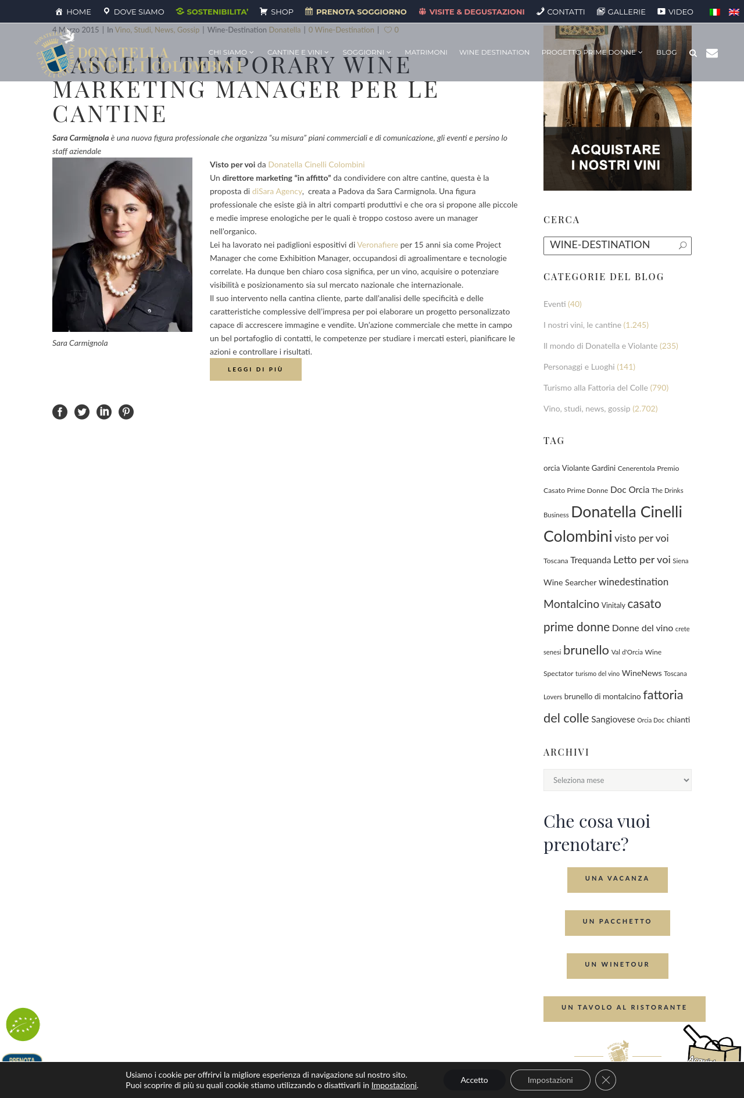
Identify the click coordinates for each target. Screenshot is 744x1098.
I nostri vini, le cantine (582, 325)
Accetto (474, 1080)
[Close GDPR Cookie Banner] (605, 1080)
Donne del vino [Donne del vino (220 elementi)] (642, 627)
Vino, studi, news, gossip (587, 408)
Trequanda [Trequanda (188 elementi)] (590, 560)
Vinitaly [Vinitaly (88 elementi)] (613, 605)
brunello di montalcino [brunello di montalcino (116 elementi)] (602, 696)
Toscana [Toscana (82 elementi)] (555, 560)
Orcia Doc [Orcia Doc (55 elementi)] (650, 720)
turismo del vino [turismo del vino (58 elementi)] (597, 673)
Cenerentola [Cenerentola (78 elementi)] (636, 468)
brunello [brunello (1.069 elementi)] (586, 649)
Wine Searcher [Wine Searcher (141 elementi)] (569, 582)
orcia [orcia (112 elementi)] (551, 468)
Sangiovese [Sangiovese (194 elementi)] (613, 719)
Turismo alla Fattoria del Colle (595, 387)
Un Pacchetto (618, 921)
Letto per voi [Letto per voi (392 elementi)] (642, 559)
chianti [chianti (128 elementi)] (679, 719)
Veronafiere (377, 244)
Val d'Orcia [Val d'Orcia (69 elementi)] (627, 652)
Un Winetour (617, 964)
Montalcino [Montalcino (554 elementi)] (571, 603)
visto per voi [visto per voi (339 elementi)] (641, 538)
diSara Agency (277, 191)
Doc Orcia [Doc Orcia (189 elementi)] (629, 489)
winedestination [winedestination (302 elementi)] (633, 581)
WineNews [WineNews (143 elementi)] (642, 673)
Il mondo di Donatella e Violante (600, 345)
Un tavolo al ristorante (624, 1007)
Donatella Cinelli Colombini (316, 164)
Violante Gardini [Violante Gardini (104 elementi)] (589, 468)
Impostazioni (394, 1085)
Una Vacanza (617, 878)
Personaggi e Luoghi (579, 366)
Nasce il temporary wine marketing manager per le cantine (246, 88)
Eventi (554, 304)
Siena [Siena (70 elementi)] (680, 560)
